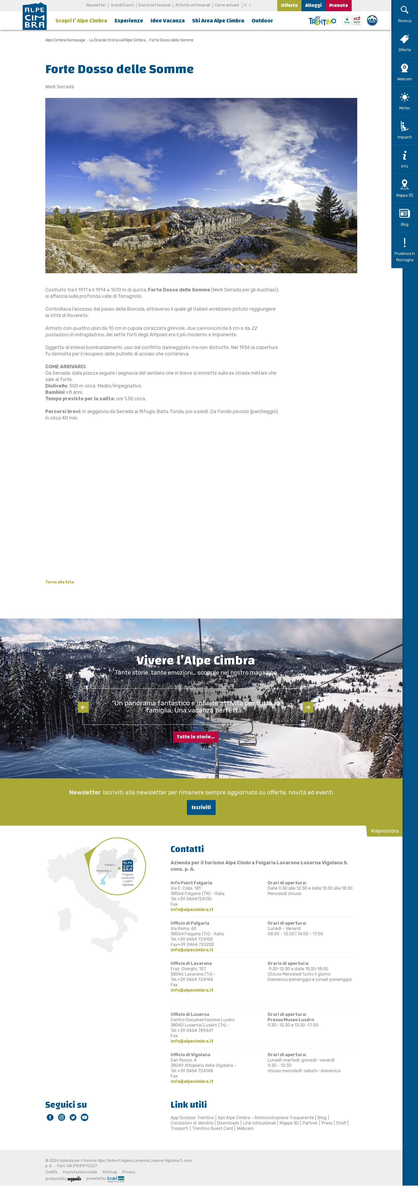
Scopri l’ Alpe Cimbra (81, 20)
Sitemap (104, 1172)
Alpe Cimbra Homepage (60, 40)
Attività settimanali (192, 5)
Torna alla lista (54, 582)
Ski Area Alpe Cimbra (218, 20)
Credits (46, 1172)
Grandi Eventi (121, 5)
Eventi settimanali (154, 5)
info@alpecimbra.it (186, 909)
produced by (57, 1179)
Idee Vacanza (168, 20)
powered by (100, 1178)
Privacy (123, 1172)
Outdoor (262, 20)
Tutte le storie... (196, 737)
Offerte (289, 5)
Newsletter (95, 5)
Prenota (338, 5)
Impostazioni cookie (74, 1172)
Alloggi (313, 5)
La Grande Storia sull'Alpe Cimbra (112, 40)
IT (245, 5)
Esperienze (129, 20)
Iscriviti (195, 807)
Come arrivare (226, 5)
